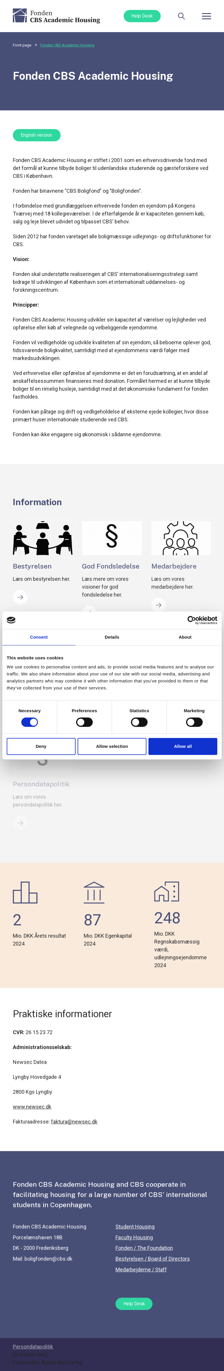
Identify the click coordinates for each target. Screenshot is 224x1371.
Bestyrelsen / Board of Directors (153, 1259)
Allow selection (112, 746)
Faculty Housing (134, 1237)
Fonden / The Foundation (144, 1248)
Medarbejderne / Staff (141, 1269)
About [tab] (185, 637)
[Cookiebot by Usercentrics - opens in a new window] (191, 620)
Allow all (183, 746)
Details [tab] (112, 637)
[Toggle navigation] (206, 16)
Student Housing (135, 1227)
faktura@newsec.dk (74, 1127)
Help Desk (142, 16)
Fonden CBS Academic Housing (67, 45)
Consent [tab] (39, 637)
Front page (22, 45)
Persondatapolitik (33, 1347)
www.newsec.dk (32, 1112)
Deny (41, 746)
